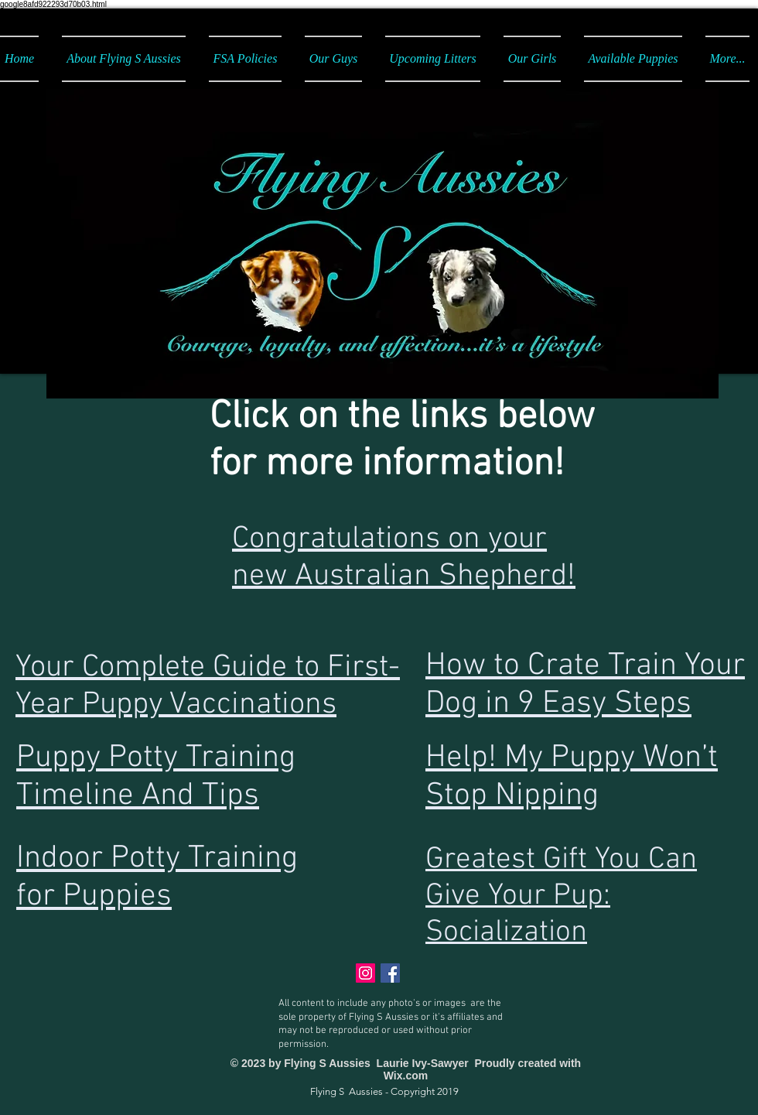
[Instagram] (365, 973)
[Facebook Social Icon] (390, 973)
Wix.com (406, 1075)
